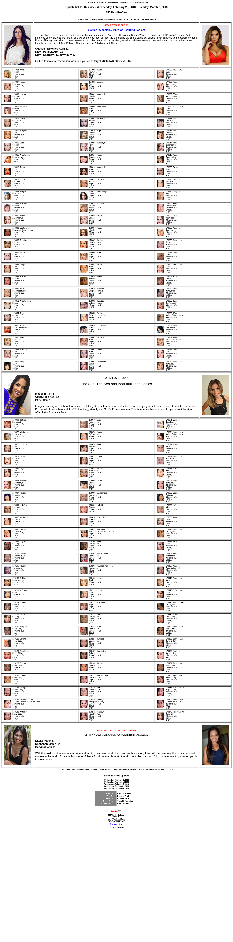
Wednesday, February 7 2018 (116, 895)
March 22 (54, 855)
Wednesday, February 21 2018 (116, 891)
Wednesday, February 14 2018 (116, 893)
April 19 (58, 51)
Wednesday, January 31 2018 (116, 897)
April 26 (51, 858)
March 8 (49, 852)
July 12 (70, 54)
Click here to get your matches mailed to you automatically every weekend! (116, 2)
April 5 (50, 449)
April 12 (64, 48)
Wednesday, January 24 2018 (116, 900)
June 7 (46, 455)
